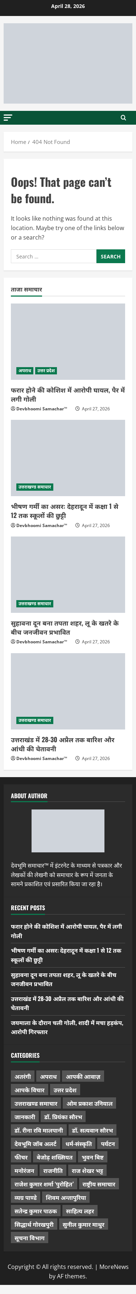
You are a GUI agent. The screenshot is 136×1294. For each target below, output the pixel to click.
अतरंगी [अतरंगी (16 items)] (23, 1076)
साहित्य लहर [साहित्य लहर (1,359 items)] (80, 1210)
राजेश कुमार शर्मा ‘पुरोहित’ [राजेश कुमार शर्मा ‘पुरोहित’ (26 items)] (44, 1184)
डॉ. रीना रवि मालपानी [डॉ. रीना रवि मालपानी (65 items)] (39, 1130)
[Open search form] (123, 118)
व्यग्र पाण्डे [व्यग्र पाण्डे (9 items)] (26, 1197)
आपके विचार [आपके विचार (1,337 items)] (30, 1089)
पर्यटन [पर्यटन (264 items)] (108, 1143)
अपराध (24, 370)
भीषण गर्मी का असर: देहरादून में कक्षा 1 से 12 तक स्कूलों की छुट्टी (64, 510)
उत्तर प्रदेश (46, 370)
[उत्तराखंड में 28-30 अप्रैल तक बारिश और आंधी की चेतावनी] (68, 691)
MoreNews (114, 1267)
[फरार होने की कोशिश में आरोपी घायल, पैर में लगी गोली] (68, 342)
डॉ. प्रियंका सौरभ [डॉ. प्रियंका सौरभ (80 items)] (63, 1116)
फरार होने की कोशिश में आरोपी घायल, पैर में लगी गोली (68, 394)
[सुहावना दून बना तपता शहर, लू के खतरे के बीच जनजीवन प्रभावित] (68, 575)
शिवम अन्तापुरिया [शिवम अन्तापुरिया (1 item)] (66, 1197)
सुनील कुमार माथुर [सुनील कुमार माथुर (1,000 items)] (83, 1224)
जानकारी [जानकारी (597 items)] (25, 1116)
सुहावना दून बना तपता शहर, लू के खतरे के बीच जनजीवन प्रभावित (65, 627)
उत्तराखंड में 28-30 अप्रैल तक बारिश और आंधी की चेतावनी (62, 744)
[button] (8, 117)
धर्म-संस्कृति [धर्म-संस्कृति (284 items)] (79, 1143)
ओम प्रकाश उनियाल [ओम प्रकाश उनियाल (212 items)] (89, 1103)
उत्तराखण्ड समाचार (34, 487)
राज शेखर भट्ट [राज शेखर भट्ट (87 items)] (87, 1170)
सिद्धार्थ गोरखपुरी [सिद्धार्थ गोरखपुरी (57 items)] (34, 1224)
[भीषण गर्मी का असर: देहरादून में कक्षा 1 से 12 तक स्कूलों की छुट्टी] (68, 458)
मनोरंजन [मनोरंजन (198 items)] (24, 1170)
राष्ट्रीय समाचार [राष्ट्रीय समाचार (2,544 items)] (99, 1184)
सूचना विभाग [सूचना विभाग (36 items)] (30, 1237)
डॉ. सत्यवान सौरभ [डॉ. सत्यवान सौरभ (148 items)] (92, 1130)
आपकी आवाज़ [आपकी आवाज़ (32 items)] (83, 1076)
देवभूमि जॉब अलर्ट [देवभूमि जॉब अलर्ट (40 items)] (36, 1143)
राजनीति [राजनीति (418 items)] (53, 1170)
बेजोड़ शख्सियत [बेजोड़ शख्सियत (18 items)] (55, 1157)
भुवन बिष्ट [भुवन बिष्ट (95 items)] (93, 1157)
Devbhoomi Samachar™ (41, 409)
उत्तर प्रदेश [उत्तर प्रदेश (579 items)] (65, 1089)
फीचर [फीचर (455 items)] (21, 1157)
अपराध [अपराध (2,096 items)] (48, 1076)
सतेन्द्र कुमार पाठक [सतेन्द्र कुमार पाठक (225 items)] (36, 1210)
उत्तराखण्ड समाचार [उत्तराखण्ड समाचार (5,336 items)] (36, 1103)
